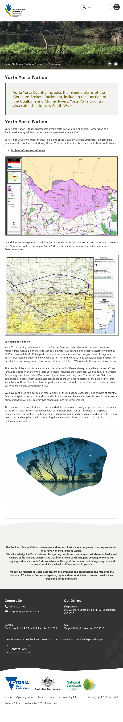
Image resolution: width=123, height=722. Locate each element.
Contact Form (18, 649)
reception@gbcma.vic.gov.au (24, 611)
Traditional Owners (33, 64)
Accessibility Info (68, 697)
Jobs (51, 697)
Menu (116, 7)
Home (7, 64)
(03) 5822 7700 (17, 606)
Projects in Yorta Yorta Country (28, 150)
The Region (17, 64)
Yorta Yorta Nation (52, 64)
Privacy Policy (12, 703)
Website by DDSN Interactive (41, 703)
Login (41, 697)
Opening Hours (24, 697)
